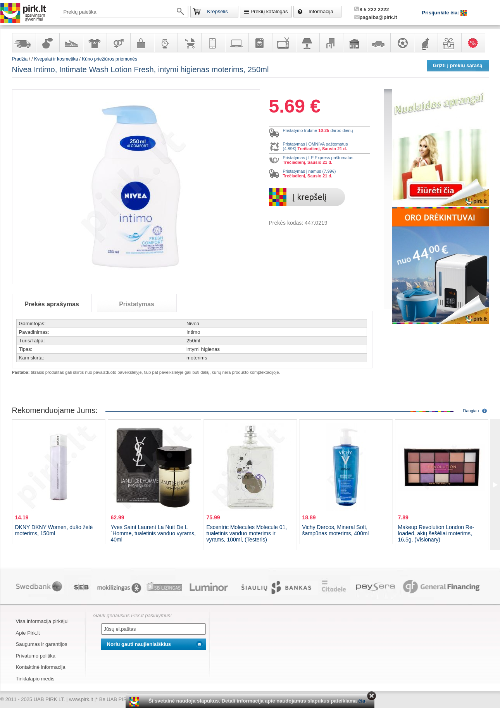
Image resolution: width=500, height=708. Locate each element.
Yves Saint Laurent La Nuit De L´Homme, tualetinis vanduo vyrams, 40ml (153, 533)
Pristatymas (136, 304)
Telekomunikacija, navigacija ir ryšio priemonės (213, 42)
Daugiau (471, 410)
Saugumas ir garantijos (41, 644)
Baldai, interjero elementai (331, 42)
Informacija (321, 11)
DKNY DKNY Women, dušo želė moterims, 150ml (54, 530)
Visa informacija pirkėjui (42, 621)
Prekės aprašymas (51, 304)
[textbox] (124, 11)
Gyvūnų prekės (425, 42)
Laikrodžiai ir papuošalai (165, 42)
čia (361, 701)
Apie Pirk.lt (28, 633)
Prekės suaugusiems (118, 42)
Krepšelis (217, 11)
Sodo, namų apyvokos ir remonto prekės (354, 42)
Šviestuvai (307, 42)
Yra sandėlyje (23, 42)
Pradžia (20, 59)
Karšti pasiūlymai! (476, 42)
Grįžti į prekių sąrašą (458, 65)
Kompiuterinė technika (236, 42)
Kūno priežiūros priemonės (109, 59)
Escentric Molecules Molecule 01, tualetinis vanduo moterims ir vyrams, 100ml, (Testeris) (247, 533)
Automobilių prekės (378, 42)
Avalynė (71, 42)
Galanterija (142, 42)
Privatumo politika (36, 656)
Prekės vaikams (189, 42)
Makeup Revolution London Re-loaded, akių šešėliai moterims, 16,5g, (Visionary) (436, 533)
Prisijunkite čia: (441, 13)
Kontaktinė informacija (41, 667)
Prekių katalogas (269, 11)
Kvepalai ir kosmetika (47, 42)
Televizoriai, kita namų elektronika (283, 42)
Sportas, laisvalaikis (402, 42)
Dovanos (449, 42)
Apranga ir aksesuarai (94, 42)
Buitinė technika (260, 42)
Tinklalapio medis (35, 679)
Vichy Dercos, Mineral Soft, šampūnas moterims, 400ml (335, 530)
